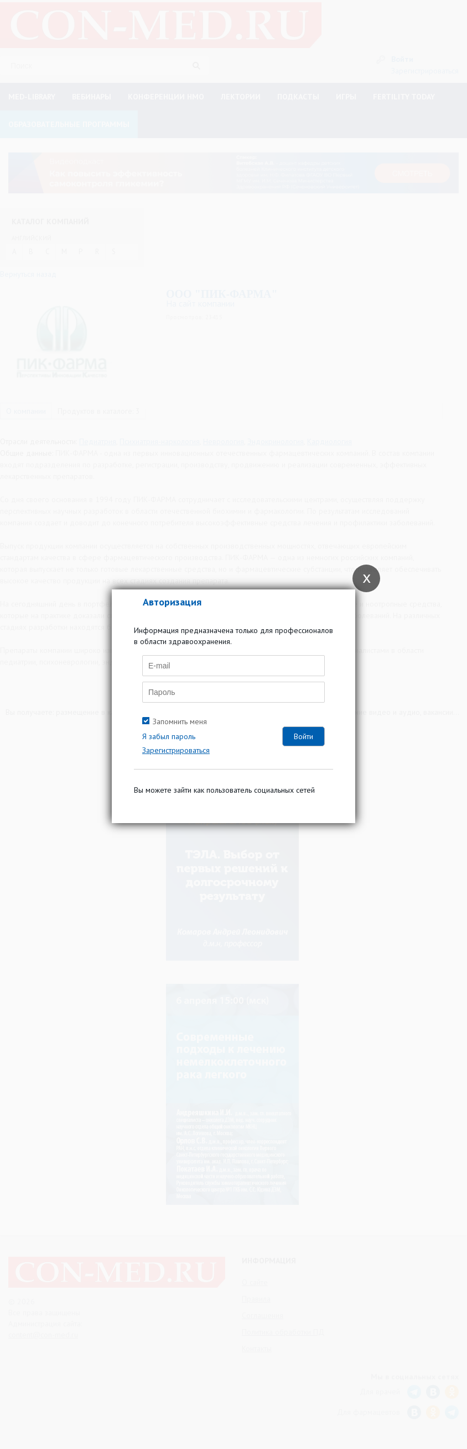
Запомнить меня (180, 721)
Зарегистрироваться (176, 750)
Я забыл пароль (168, 736)
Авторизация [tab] (172, 602)
